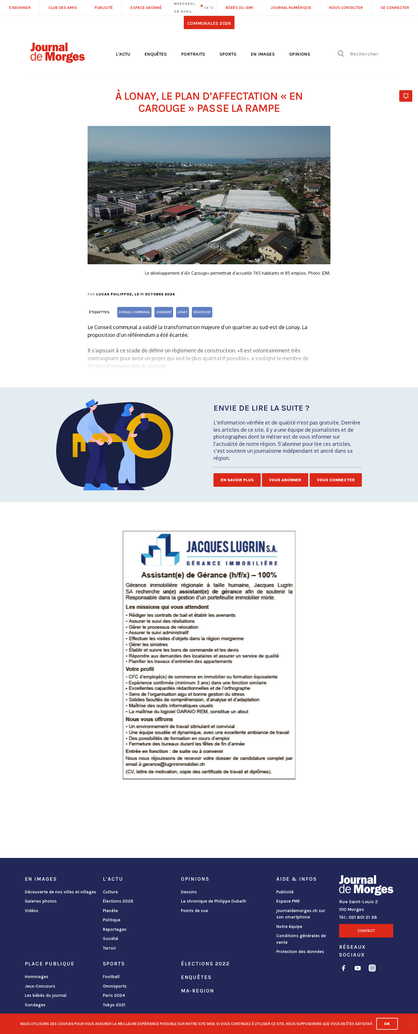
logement (164, 312)
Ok (387, 1023)
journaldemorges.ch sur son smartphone (300, 914)
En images (263, 54)
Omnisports (115, 986)
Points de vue (194, 910)
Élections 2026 (118, 901)
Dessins (189, 892)
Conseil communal (134, 312)
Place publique (50, 964)
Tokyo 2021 (114, 1004)
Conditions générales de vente (301, 939)
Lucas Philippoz (114, 294)
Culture (110, 892)
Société (110, 938)
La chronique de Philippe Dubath (213, 901)
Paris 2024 (114, 995)
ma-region (197, 991)
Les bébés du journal (46, 995)
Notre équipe (289, 926)
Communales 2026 (209, 23)
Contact (366, 930)
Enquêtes (156, 54)
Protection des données (300, 951)
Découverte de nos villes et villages (60, 892)
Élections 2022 (205, 964)
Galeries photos (41, 901)
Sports (228, 54)
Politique (111, 919)
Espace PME (288, 901)
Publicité (285, 892)
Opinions (299, 54)
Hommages (36, 976)
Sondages (35, 1004)
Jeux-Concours (40, 986)
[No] (411, 1024)
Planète (110, 910)
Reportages (114, 929)
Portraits (193, 54)
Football (111, 976)
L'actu (123, 54)
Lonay (182, 312)
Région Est (202, 312)
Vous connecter (336, 480)
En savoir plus (237, 480)
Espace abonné (146, 7)
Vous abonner (285, 480)
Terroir (109, 948)
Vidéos (31, 910)
